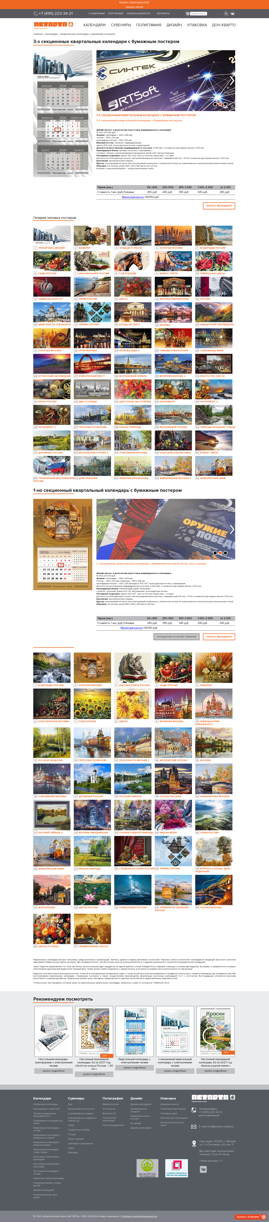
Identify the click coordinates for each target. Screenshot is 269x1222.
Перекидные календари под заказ (48, 1122)
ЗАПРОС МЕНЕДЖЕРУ (219, 204)
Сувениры (121, 25)
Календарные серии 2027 (46, 1109)
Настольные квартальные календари (46, 1165)
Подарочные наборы (79, 1129)
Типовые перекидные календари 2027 (44, 1115)
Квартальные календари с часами (46, 1129)
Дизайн (174, 25)
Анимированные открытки (138, 1110)
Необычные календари (45, 1104)
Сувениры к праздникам (80, 1143)
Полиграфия (148, 25)
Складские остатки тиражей (176, 635)
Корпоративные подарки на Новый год (82, 1119)
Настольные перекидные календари (46, 1158)
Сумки (71, 1148)
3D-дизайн (135, 1123)
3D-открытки (109, 1109)
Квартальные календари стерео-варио (45, 1151)
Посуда (72, 1134)
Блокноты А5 (109, 1113)
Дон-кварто (224, 25)
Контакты (163, 13)
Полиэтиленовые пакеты (173, 1109)
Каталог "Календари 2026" (134, 2)
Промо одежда (76, 1139)
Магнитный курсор (133, 197)
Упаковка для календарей (174, 1118)
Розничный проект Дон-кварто (45, 1196)
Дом (70, 1104)
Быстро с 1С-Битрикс (248, 1217)
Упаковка (197, 25)
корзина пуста (198, 13)
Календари (94, 25)
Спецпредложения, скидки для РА (47, 1184)
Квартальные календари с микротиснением (46, 1143)
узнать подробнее (54, 1067)
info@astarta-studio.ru (220, 1126)
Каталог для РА (134, 6)
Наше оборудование (113, 1125)
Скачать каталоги (138, 13)
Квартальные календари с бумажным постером (46, 1136)
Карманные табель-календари (48, 1178)
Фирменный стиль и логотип (140, 1117)
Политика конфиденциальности (139, 1216)
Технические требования (109, 1119)
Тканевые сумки (168, 1113)
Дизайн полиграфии (140, 1128)
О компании (97, 13)
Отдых (71, 1125)
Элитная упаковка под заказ (171, 1124)
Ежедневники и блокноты (81, 1109)
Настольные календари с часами (46, 1172)
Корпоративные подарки (80, 1113)
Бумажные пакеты (169, 1104)
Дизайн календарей (43, 1190)
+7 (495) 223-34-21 (56, 13)
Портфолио (116, 13)
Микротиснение (111, 1104)
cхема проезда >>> (211, 1161)
